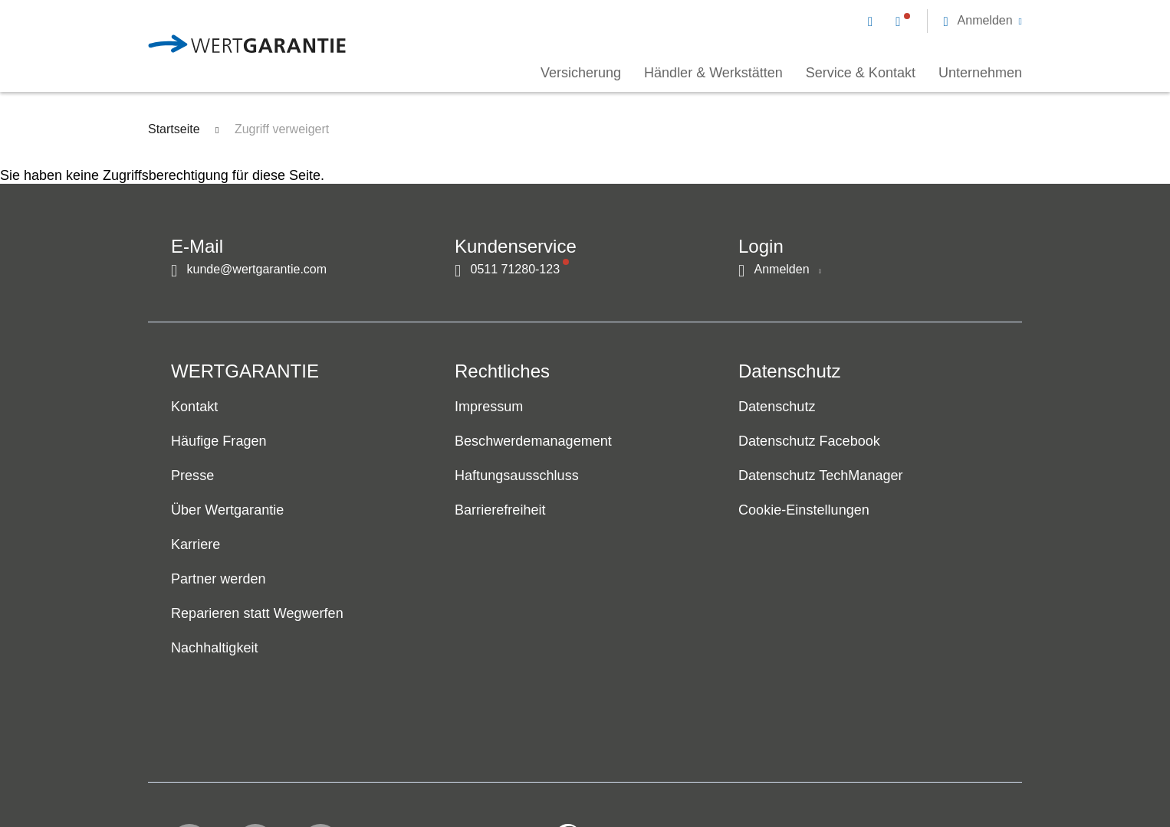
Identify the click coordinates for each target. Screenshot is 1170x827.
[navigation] (945, 20)
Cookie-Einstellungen (803, 510)
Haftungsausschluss (517, 476)
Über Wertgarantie (227, 510)
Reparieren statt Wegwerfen (257, 614)
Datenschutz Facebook (809, 441)
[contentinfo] (918, 770)
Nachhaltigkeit (214, 648)
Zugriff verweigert (282, 129)
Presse (192, 476)
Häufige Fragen (219, 441)
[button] (982, 20)
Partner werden (218, 579)
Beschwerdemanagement (533, 441)
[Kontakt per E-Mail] (873, 20)
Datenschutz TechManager (820, 476)
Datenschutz (776, 407)
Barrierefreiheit (500, 510)
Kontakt (194, 407)
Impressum (489, 407)
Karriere (195, 545)
